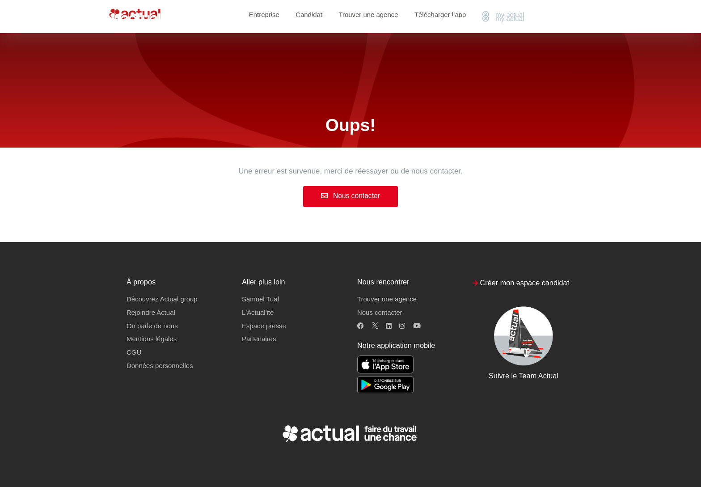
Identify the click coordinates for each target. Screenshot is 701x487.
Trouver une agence (368, 18)
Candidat (309, 18)
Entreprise (264, 18)
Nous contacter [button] (379, 312)
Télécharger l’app (440, 18)
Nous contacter (350, 195)
